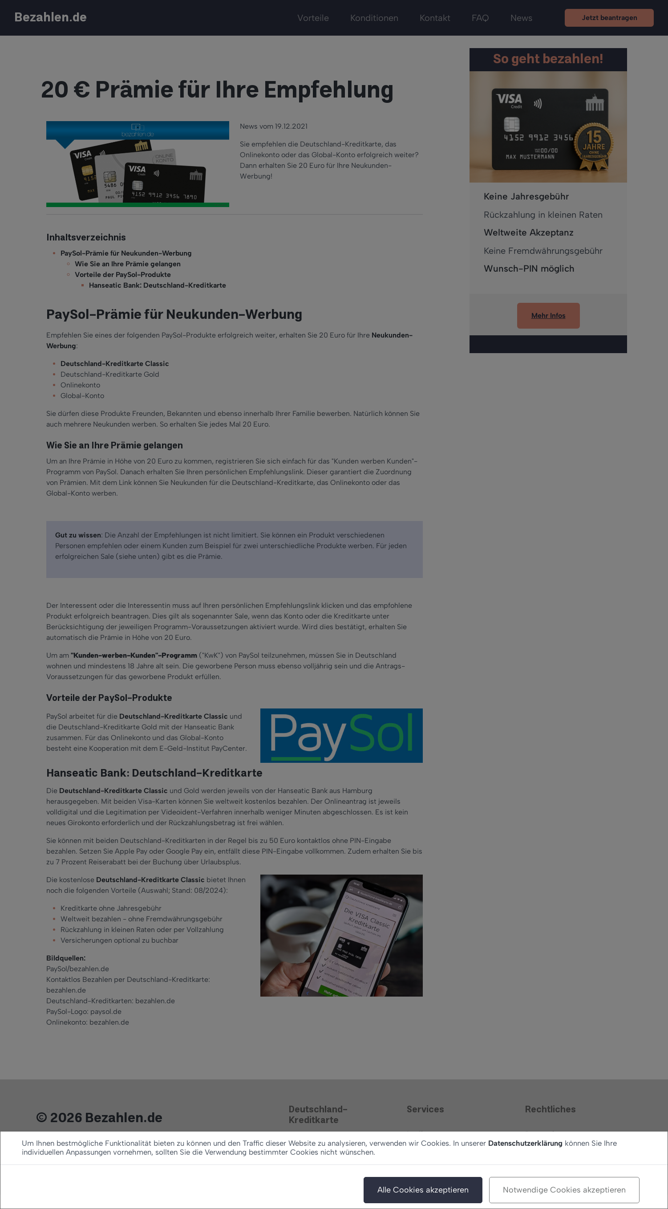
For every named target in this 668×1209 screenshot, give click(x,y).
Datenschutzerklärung (525, 1143)
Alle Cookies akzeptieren (423, 1190)
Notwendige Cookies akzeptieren (564, 1190)
